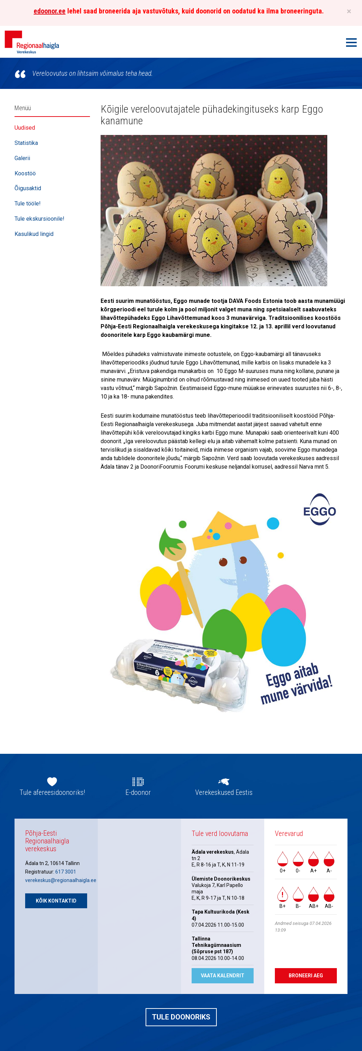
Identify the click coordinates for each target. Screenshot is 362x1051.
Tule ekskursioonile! (39, 218)
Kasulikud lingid (34, 234)
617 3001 (65, 872)
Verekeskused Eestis (224, 792)
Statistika (26, 143)
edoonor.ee (50, 11)
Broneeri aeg (306, 975)
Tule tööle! (28, 203)
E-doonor (138, 792)
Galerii (22, 158)
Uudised (25, 127)
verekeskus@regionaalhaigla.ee (60, 880)
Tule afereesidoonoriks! (52, 792)
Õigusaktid (28, 188)
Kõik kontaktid (56, 901)
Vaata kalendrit (222, 975)
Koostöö (25, 173)
